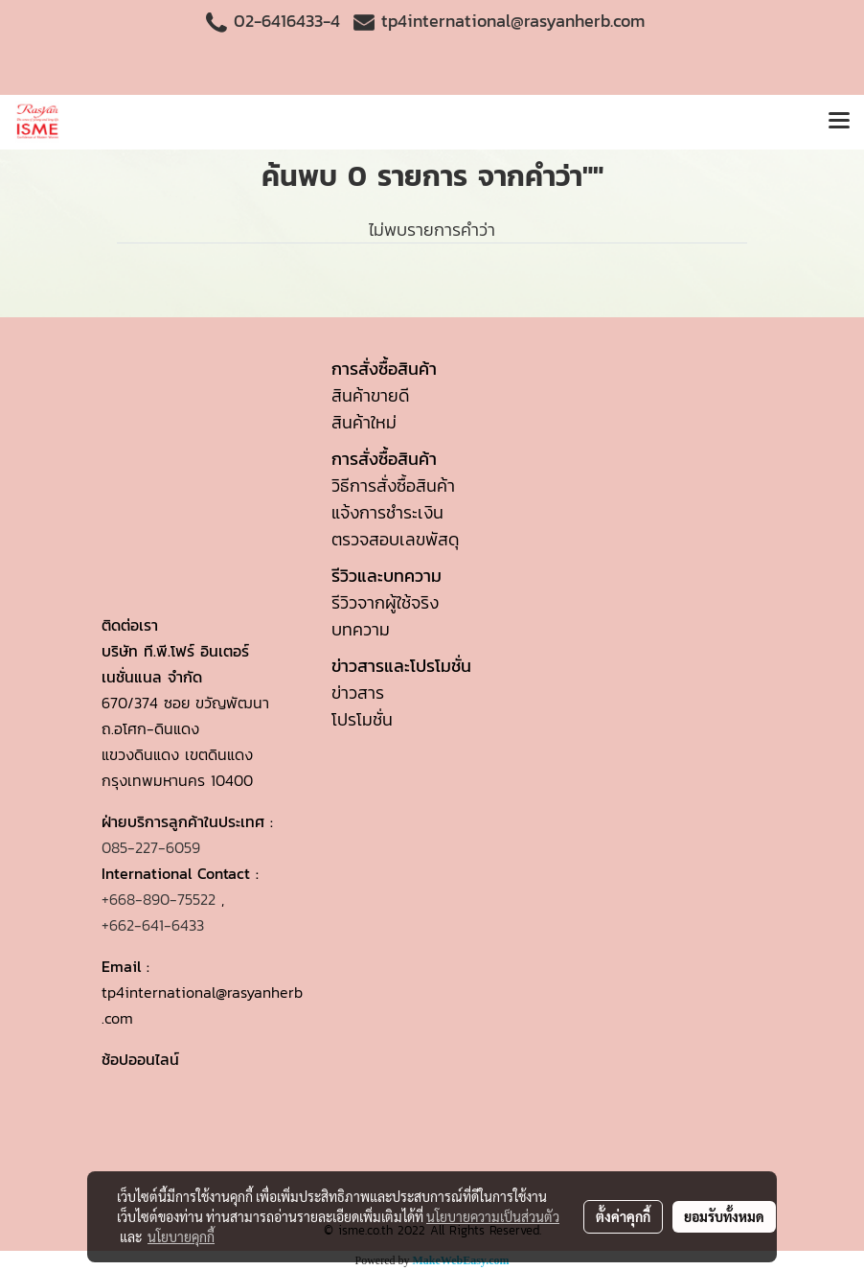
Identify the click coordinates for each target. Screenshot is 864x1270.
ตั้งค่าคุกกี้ (623, 1216)
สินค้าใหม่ (364, 422)
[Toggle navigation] (839, 122)
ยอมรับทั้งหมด (724, 1216)
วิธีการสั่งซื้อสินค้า (393, 485)
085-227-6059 (151, 847)
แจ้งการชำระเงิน (387, 512)
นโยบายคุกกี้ (181, 1236)
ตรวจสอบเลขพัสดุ (395, 539)
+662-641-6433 (153, 924)
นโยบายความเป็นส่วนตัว (492, 1216)
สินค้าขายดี (370, 395)
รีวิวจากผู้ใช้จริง (385, 602)
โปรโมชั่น (362, 719)
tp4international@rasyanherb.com (513, 21)
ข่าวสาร (357, 692)
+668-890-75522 (159, 899)
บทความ (360, 629)
